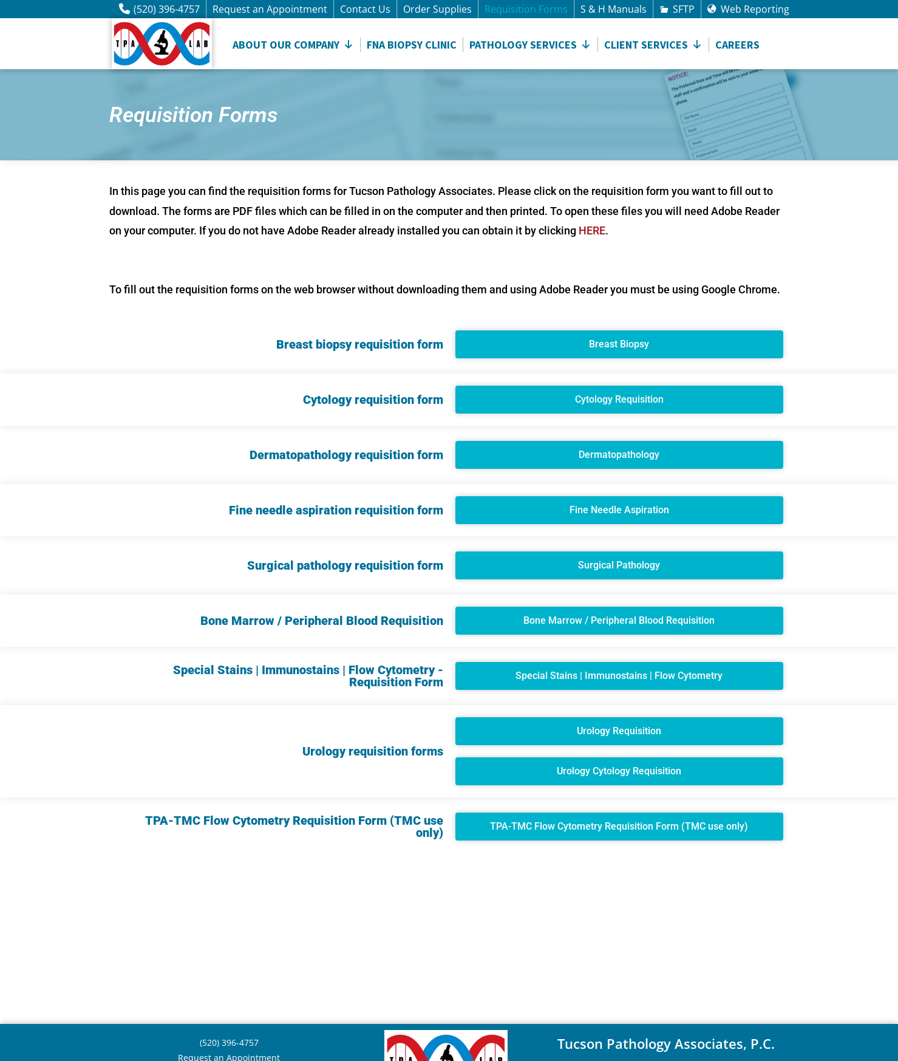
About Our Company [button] (293, 44)
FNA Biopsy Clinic (412, 45)
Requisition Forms (526, 9)
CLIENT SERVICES (653, 44)
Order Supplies (437, 9)
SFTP (684, 9)
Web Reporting (755, 9)
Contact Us (365, 9)
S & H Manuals (613, 9)
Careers (737, 45)
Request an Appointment (270, 9)
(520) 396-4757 (167, 9)
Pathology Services (530, 44)
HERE (592, 230)
